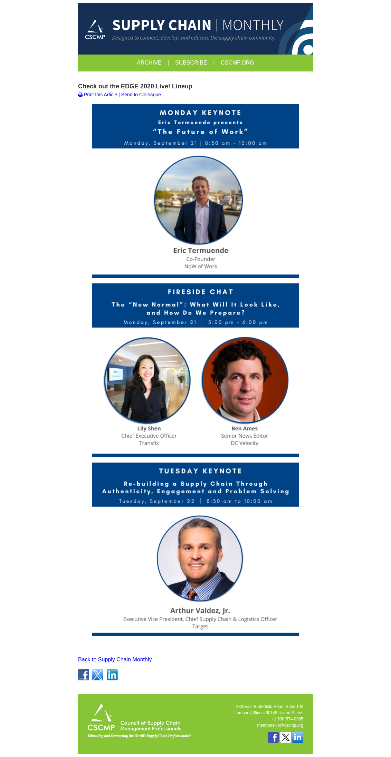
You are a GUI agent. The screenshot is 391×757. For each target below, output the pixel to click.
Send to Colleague (141, 94)
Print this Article (97, 94)
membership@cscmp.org (280, 725)
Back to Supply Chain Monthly (115, 659)
